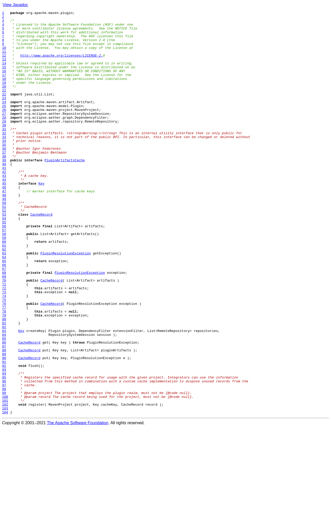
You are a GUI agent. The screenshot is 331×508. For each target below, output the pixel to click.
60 (4, 288)
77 (4, 367)
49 (4, 236)
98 (4, 464)
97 (4, 460)
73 (4, 348)
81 (4, 385)
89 (4, 423)
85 (4, 404)
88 (4, 418)
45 (4, 218)
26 (4, 129)
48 (4, 232)
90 (4, 427)
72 (4, 344)
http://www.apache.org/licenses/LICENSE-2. (61, 64)
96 (4, 455)
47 (4, 227)
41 (4, 199)
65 (4, 311)
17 (4, 88)
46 (4, 223)
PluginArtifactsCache (64, 190)
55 (4, 264)
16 (4, 83)
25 (4, 125)
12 (4, 64)
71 (4, 339)
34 (4, 167)
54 (4, 260)
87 (4, 413)
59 (4, 283)
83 (4, 395)
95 (4, 451)
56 (4, 269)
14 (4, 74)
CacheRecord (41, 255)
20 (4, 102)
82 (4, 390)
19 (4, 97)
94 (4, 446)
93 (4, 441)
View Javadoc (15, 5)
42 (4, 204)
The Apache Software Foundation (77, 503)
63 (4, 302)
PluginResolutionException (65, 302)
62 (4, 297)
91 (4, 432)
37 (4, 181)
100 (5, 474)
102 (5, 483)
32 (4, 157)
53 (4, 255)
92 (4, 437)
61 (4, 292)
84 (4, 399)
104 (5, 492)
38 (4, 185)
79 (4, 376)
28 (4, 139)
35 (4, 171)
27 (4, 134)
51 (4, 246)
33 (4, 162)
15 (4, 78)
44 (4, 213)
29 (4, 143)
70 (4, 334)
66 (4, 316)
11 (4, 60)
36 (4, 176)
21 (4, 106)
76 (4, 362)
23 (4, 115)
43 (4, 209)
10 (4, 55)
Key (41, 218)
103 (5, 488)
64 (4, 306)
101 (5, 478)
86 (4, 409)
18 (4, 92)
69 (4, 330)
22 (4, 111)
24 (4, 120)
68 (4, 325)
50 (4, 241)
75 (4, 357)
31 (4, 153)
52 (4, 250)
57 (4, 274)
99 (4, 469)
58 (4, 278)
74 (4, 353)
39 (4, 190)
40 (4, 195)
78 (4, 371)
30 (4, 148)
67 (4, 320)
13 (4, 69)
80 (4, 381)
